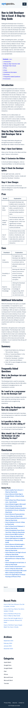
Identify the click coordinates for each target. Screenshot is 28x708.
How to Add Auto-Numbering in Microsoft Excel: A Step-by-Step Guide (15, 558)
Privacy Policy (7, 702)
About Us (14, 702)
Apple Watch (7, 662)
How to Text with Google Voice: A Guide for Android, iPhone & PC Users (13, 620)
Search (6, 587)
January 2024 (8, 646)
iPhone (6, 674)
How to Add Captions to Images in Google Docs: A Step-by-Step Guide (15, 540)
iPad (5, 671)
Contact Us (21, 702)
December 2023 (8, 648)
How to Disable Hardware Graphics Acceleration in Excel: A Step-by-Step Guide (15, 510)
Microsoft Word (8, 680)
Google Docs (7, 665)
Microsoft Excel (8, 677)
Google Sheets (8, 668)
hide (10, 59)
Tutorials (6, 683)
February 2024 (8, 643)
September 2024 (8, 640)
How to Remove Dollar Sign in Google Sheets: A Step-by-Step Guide (14, 496)
